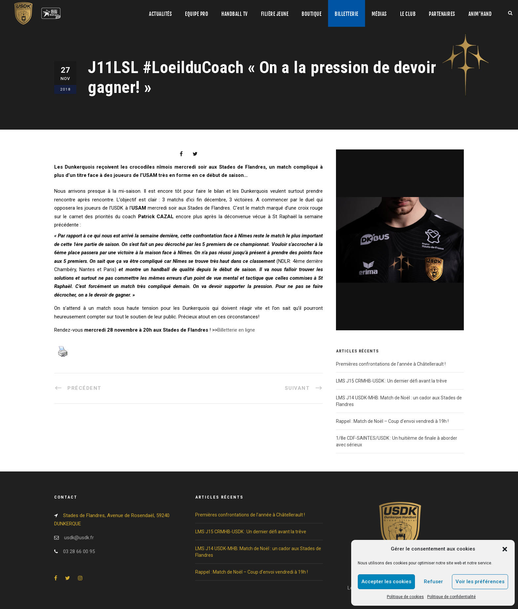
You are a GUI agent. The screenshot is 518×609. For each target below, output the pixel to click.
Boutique (311, 14)
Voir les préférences (480, 582)
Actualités (160, 14)
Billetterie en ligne (236, 330)
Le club (408, 14)
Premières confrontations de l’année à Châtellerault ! (391, 364)
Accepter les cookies (386, 582)
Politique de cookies (405, 596)
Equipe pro (196, 14)
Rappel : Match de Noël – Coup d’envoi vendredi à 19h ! (392, 421)
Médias (379, 14)
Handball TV (234, 14)
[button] (504, 549)
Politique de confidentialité (451, 596)
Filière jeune (275, 14)
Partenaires (442, 14)
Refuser (433, 582)
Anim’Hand (480, 14)
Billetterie (346, 14)
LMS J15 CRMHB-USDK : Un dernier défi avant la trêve (391, 381)
